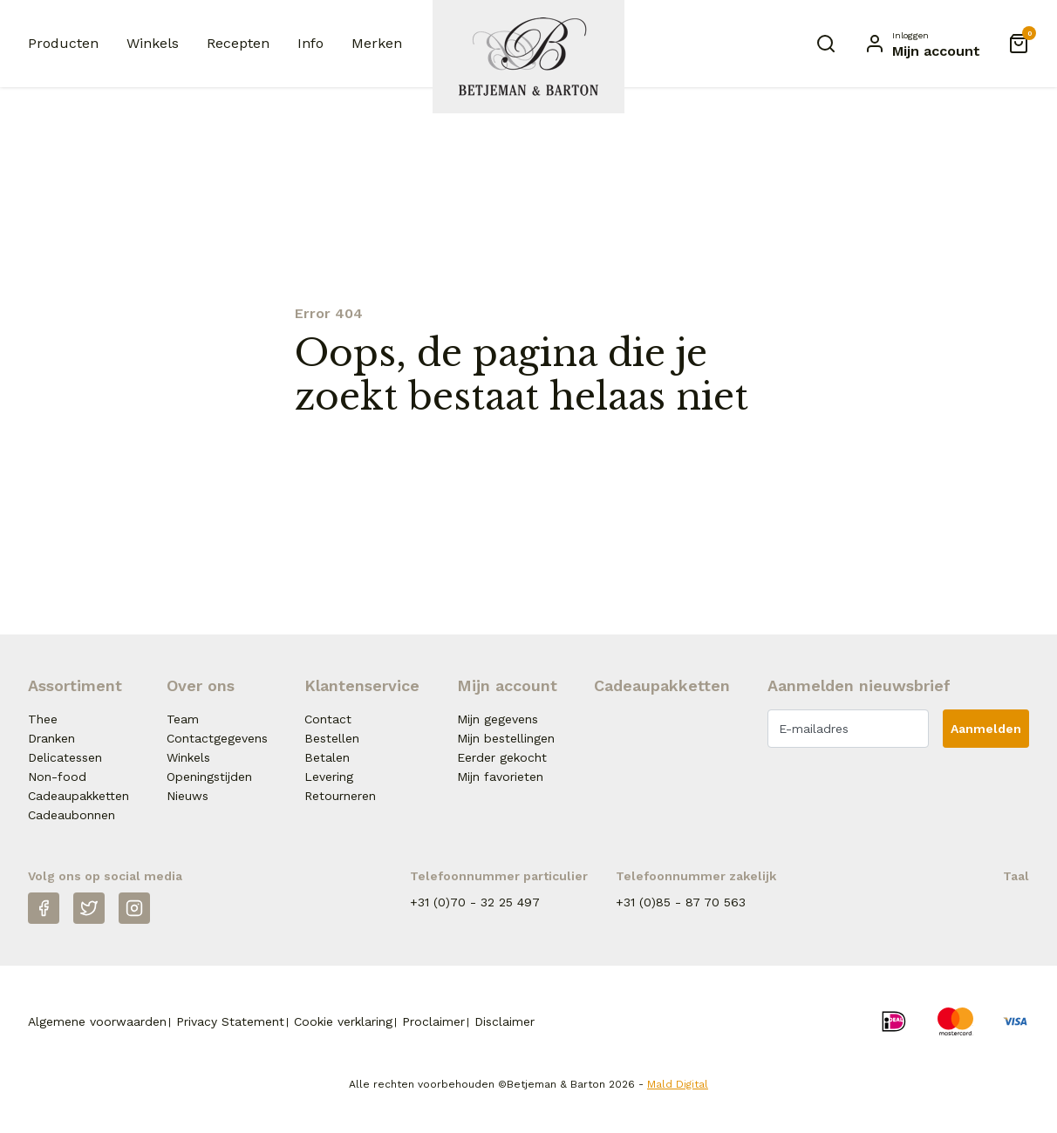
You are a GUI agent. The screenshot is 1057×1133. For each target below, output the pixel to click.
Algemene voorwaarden (97, 1021)
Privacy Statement (230, 1021)
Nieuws (187, 796)
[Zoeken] (825, 44)
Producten (63, 43)
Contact (327, 719)
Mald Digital (677, 1084)
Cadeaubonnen (71, 815)
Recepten (238, 43)
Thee (43, 719)
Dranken (51, 738)
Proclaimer (433, 1021)
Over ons (201, 685)
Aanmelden (986, 729)
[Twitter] (89, 908)
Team (183, 719)
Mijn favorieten (500, 777)
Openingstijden (209, 777)
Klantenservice (361, 685)
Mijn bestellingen (506, 738)
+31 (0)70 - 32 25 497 (475, 902)
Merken (376, 43)
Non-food (57, 777)
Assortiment (75, 685)
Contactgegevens (217, 738)
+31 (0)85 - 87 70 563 (681, 902)
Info (310, 43)
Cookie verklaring (343, 1021)
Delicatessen (65, 757)
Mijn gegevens (497, 719)
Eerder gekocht (502, 757)
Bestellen (331, 738)
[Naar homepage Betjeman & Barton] (528, 56)
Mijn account (507, 685)
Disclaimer (504, 1021)
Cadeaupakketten (78, 796)
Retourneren (340, 796)
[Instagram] (134, 908)
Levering (328, 777)
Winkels (152, 43)
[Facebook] (43, 908)
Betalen (327, 757)
